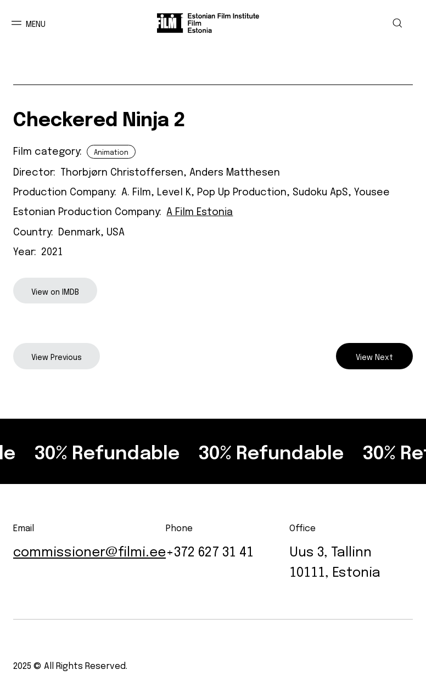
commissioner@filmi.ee (89, 550)
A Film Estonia (199, 210)
